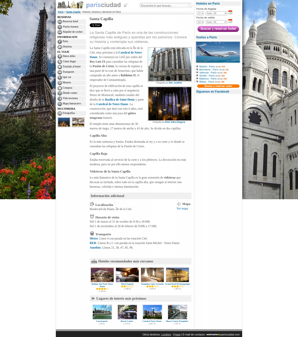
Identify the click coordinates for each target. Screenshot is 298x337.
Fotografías (69, 113)
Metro (94, 238)
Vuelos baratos (70, 26)
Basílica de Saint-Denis (120, 99)
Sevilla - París (207, 75)
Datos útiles (69, 56)
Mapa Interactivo (72, 103)
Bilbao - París (206, 81)
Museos (67, 82)
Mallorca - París (208, 78)
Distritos (67, 46)
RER (93, 243)
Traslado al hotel (72, 66)
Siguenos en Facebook (212, 91)
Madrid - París (207, 66)
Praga (176, 334)
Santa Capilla (73, 12)
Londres (166, 334)
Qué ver (67, 77)
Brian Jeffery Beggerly (175, 122)
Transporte (68, 71)
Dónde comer (70, 92)
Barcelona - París (208, 69)
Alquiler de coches (73, 31)
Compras (67, 87)
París (60, 12)
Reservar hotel (70, 21)
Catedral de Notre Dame (112, 104)
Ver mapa (182, 208)
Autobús (95, 247)
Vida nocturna (70, 98)
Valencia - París (208, 72)
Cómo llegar (69, 61)
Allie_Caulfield (175, 83)
